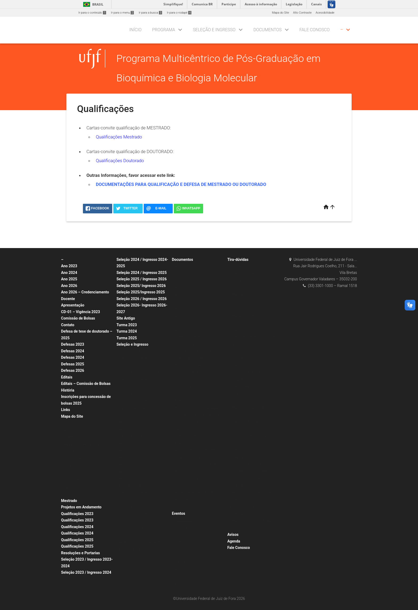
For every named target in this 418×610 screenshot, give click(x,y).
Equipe (68, 437)
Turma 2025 (126, 338)
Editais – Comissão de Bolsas (86, 383)
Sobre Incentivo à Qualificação (250, 365)
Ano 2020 (125, 457)
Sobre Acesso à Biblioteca (247, 316)
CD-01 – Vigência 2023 (80, 312)
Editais (66, 377)
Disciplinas (71, 465)
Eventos (178, 513)
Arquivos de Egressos (189, 344)
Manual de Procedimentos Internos (253, 492)
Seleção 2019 (128, 535)
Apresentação (72, 305)
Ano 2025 (69, 279)
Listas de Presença (187, 386)
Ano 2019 (125, 464)
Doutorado (181, 527)
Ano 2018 (125, 422)
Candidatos (237, 266)
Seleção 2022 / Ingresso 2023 (139, 358)
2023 (178, 273)
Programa (163, 29)
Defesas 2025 (72, 364)
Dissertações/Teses (188, 337)
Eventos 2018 (183, 577)
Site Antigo (125, 318)
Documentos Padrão (188, 372)
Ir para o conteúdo (92, 12)
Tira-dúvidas (237, 259)
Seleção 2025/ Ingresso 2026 (141, 286)
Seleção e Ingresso (214, 29)
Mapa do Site (280, 12)
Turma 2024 (126, 331)
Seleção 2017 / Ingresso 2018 (139, 394)
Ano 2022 (125, 415)
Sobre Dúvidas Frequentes (247, 273)
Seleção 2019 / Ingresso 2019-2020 (142, 514)
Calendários (71, 473)
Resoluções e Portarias (80, 553)
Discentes (236, 308)
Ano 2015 (181, 330)
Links (65, 410)
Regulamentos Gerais (189, 499)
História (67, 390)
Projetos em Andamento (81, 507)
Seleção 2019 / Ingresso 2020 (139, 379)
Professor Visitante (131, 528)
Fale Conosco (314, 29)
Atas (178, 266)
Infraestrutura (73, 479)
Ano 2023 (69, 266)
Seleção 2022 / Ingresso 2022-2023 (142, 493)
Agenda (233, 541)
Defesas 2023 (72, 344)
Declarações (183, 379)
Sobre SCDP (238, 514)
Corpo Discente (74, 458)
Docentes (236, 400)
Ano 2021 (125, 450)
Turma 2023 (126, 325)
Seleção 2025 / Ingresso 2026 (141, 279)
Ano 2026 (69, 286)
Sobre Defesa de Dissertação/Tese (197, 351)
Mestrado (69, 501)
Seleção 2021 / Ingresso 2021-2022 (142, 499)
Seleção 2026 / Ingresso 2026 (141, 299)
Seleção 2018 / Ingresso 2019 (139, 386)
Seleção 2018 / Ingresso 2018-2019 (142, 521)
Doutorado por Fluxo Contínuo (139, 485)
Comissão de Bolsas (78, 318)
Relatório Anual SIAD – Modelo (195, 492)
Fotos (67, 494)
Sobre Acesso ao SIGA (245, 323)
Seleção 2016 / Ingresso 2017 (139, 400)
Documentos (267, 29)
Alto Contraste (302, 12)
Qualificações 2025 (77, 540)
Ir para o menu (122, 12)
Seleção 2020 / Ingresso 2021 (139, 372)
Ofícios (179, 393)
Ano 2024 (69, 272)
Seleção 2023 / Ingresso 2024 (86, 572)
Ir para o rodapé (179, 12)
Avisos (233, 534)
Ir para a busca (150, 12)
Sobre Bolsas (238, 330)
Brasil (92, 4)
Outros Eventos (185, 562)
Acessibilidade (325, 12)
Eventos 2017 (183, 584)
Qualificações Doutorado (120, 160)
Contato (67, 325)
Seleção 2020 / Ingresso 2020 (139, 507)
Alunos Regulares (130, 351)
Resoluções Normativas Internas (196, 506)
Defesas (180, 541)
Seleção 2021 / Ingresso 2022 (139, 365)
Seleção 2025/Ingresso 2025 (140, 292)
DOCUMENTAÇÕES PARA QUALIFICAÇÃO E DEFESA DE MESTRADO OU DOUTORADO (181, 184)
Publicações (72, 487)
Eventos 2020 (183, 570)
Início (135, 29)
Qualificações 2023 (77, 514)
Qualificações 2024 (77, 527)
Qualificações (183, 520)
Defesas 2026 (72, 370)
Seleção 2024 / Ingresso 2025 (141, 272)
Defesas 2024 (72, 351)
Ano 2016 (181, 323)
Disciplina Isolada (131, 436)
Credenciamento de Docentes (138, 408)
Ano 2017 (125, 429)
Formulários (183, 400)
